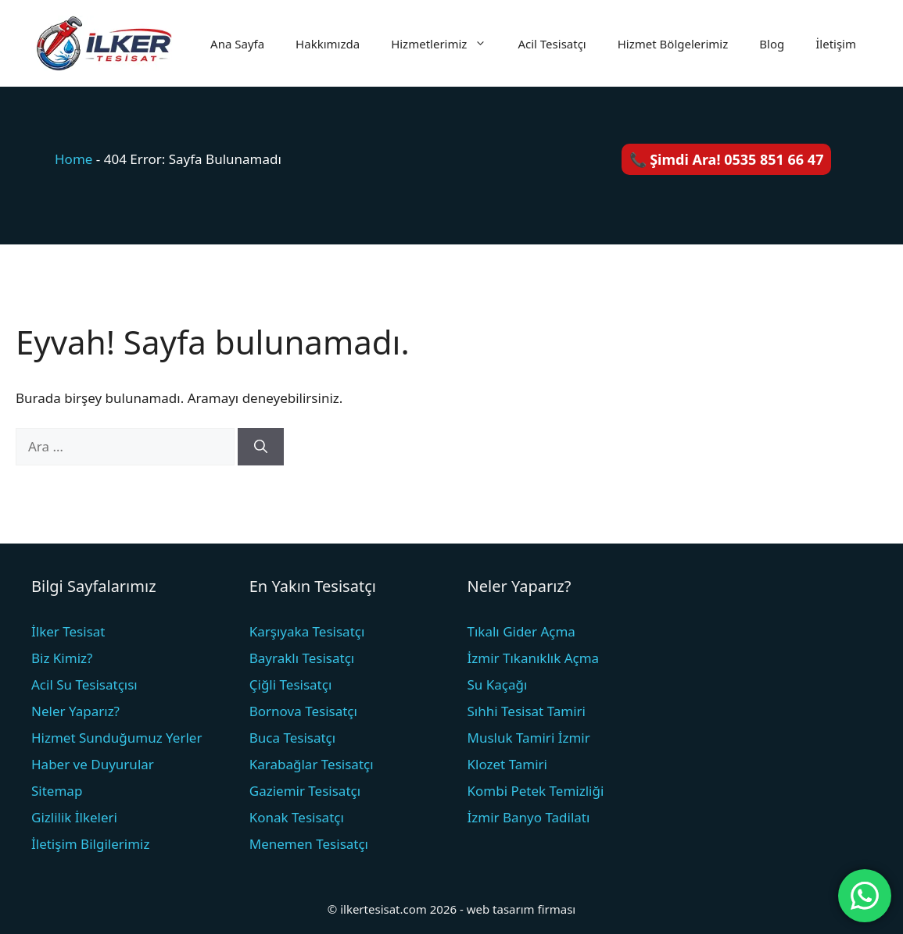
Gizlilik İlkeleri (74, 817)
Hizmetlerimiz (446, 43)
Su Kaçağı (498, 684)
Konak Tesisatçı (296, 817)
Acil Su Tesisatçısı (84, 684)
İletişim (835, 44)
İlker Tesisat (68, 631)
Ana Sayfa (237, 44)
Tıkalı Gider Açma (521, 631)
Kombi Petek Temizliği (536, 791)
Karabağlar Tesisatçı (311, 764)
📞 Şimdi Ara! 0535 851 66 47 (726, 159)
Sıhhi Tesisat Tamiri (527, 711)
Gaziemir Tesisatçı (304, 791)
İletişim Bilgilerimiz (90, 844)
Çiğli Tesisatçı (290, 684)
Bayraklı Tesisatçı (302, 658)
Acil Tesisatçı (552, 44)
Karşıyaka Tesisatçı (307, 631)
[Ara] (261, 446)
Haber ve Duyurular (92, 764)
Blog (771, 44)
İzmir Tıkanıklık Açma (534, 658)
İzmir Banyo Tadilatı (529, 817)
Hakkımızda (328, 44)
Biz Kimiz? (61, 658)
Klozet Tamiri (507, 764)
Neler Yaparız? (75, 711)
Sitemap (56, 791)
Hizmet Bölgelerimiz (673, 44)
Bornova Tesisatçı (303, 711)
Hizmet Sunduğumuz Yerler (116, 738)
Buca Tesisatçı (292, 738)
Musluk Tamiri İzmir (529, 738)
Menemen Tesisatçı (308, 844)
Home (73, 159)
